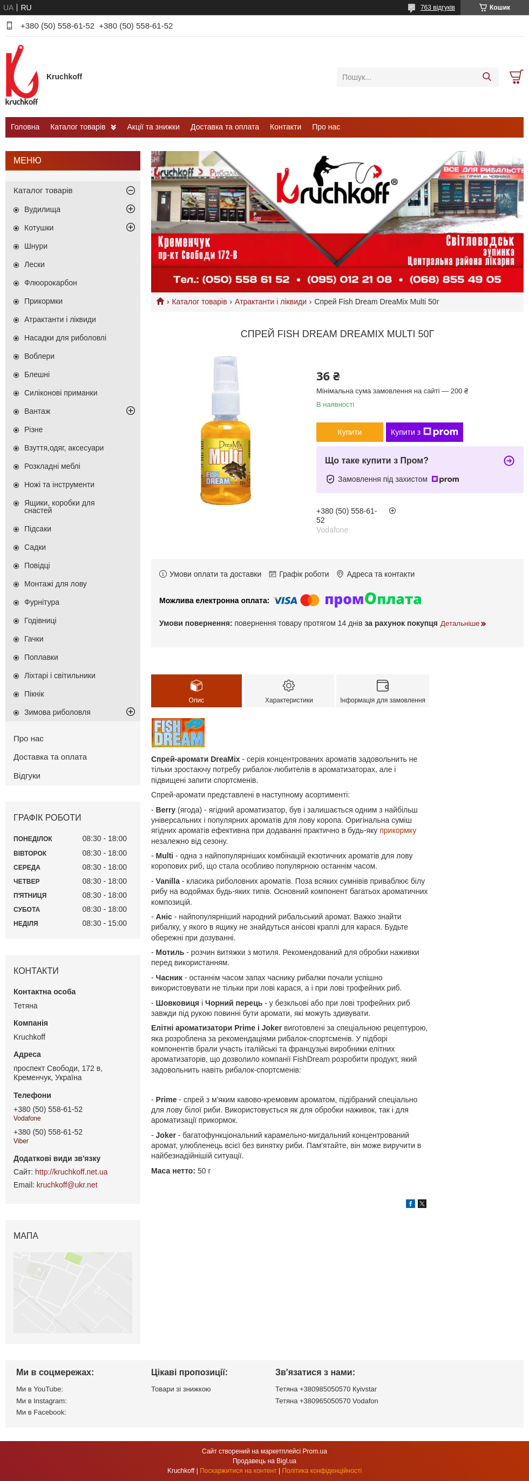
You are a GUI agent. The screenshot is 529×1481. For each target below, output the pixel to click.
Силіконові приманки (61, 392)
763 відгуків (438, 7)
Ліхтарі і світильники (60, 675)
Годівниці (40, 620)
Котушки (38, 227)
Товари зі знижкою (181, 1389)
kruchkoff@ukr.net (67, 1184)
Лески (34, 264)
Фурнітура (41, 602)
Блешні (37, 374)
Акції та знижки (153, 126)
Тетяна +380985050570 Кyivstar (326, 1389)
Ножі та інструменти (59, 484)
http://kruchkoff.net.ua (71, 1172)
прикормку (397, 830)
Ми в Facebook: (41, 1412)
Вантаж (37, 411)
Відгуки (26, 775)
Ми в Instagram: (41, 1401)
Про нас (326, 126)
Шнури (36, 246)
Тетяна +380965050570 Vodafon (326, 1401)
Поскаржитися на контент (238, 1471)
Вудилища (42, 209)
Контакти (285, 126)
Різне (33, 429)
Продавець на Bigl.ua (264, 1461)
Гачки (34, 638)
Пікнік (34, 694)
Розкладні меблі (52, 466)
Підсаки (37, 528)
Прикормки (43, 301)
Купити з (424, 432)
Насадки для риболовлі (65, 337)
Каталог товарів (77, 126)
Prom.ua (315, 1451)
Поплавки (41, 657)
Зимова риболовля (57, 712)
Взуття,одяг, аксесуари (64, 447)
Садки (35, 547)
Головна (25, 126)
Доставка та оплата (225, 126)
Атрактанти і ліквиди (271, 301)
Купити (350, 432)
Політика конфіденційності (322, 1471)
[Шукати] (486, 77)
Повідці (37, 565)
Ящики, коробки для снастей (59, 507)
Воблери (39, 356)
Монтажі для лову (55, 583)
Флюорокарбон (50, 282)
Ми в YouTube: (39, 1389)
